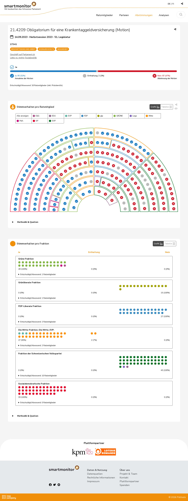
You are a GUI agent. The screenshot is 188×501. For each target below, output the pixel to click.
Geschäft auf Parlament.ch (22, 54)
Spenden (125, 485)
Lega (133, 116)
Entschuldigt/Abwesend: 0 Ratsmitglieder (38, 402)
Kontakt (124, 477)
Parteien (124, 15)
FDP (84, 116)
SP (35, 121)
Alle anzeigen (23, 116)
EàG (36, 116)
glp (100, 116)
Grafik (155, 106)
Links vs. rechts (17, 57)
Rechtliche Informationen (101, 477)
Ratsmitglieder (104, 15)
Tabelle (166, 106)
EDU (52, 116)
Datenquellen (94, 473)
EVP (68, 116)
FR (173, 4)
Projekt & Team (128, 473)
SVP (52, 121)
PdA (20, 121)
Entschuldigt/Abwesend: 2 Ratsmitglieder (38, 321)
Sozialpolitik (31, 57)
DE (169, 4)
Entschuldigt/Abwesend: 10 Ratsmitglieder (38, 375)
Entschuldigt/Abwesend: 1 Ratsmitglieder (38, 274)
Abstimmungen (143, 15)
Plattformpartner (129, 481)
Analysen (164, 15)
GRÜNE (118, 116)
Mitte (149, 116)
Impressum (93, 481)
